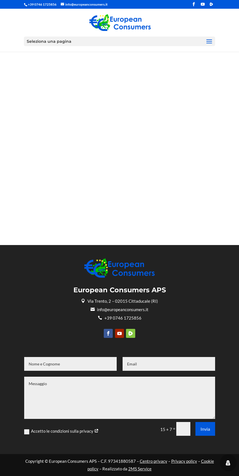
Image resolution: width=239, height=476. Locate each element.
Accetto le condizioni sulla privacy (61, 431)
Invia (205, 429)
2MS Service (140, 468)
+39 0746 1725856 (119, 317)
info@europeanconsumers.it (119, 309)
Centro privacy (153, 461)
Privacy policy (184, 461)
